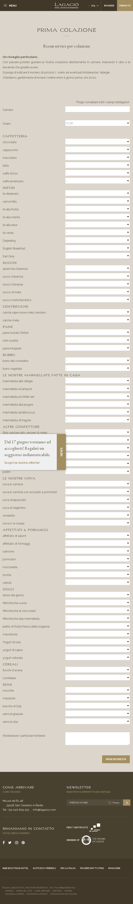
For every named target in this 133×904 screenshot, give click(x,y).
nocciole (8, 690)
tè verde (8, 233)
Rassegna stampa (14, 894)
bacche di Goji (12, 706)
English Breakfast (14, 248)
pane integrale (12, 348)
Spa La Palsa (68, 868)
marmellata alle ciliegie (18, 381)
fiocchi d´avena (12, 670)
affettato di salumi (14, 536)
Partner (57, 891)
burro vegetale (12, 368)
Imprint (9, 891)
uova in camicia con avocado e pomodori (30, 492)
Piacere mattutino (92, 868)
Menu (13, 5)
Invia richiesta (116, 759)
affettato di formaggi (16, 543)
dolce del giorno (13, 595)
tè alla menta (11, 217)
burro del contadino (15, 361)
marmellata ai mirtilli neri (18, 396)
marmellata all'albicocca (19, 412)
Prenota (125, 5)
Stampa (68, 891)
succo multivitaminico (17, 300)
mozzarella (10, 567)
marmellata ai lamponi (17, 389)
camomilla (10, 201)
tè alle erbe (10, 225)
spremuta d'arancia (15, 268)
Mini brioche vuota (15, 603)
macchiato (10, 157)
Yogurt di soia (12, 642)
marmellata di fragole (17, 420)
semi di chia (10, 722)
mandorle (9, 698)
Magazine (114, 868)
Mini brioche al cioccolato (19, 611)
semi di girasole (13, 714)
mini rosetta (10, 340)
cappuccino (10, 150)
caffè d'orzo (10, 173)
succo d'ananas (13, 284)
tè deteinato (11, 193)
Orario (7, 123)
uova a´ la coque (13, 523)
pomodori (9, 559)
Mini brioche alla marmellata (21, 618)
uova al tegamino (14, 507)
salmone (8, 551)
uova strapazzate (14, 500)
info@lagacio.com (44, 809)
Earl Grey (9, 256)
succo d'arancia (13, 276)
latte (6, 165)
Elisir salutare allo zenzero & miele (25, 432)
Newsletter (79, 787)
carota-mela (11, 320)
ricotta (7, 575)
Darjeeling (9, 240)
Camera (8, 109)
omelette (9, 515)
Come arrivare (18, 787)
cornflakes (9, 678)
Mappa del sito (24, 891)
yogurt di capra (13, 650)
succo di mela (12, 292)
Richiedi (109, 5)
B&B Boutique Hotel (15, 868)
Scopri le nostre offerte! (22, 463)
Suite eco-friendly (44, 868)
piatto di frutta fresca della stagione (26, 626)
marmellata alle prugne (18, 404)
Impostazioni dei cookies (63, 894)
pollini (6, 472)
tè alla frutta (11, 209)
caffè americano (13, 181)
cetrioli (7, 582)
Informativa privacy (37, 894)
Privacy (116, 802)
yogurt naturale (13, 658)
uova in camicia (13, 484)
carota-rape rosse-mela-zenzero (24, 312)
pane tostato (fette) (16, 332)
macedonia (10, 634)
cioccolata (10, 142)
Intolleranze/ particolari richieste (24, 735)
